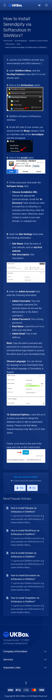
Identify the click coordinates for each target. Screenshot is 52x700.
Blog (18, 44)
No (32, 488)
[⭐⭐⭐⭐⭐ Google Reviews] (46, 5)
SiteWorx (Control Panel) (38, 41)
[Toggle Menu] (4, 5)
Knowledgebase (21, 41)
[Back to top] (26, 683)
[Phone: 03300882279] (43, 5)
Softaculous (10, 44)
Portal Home (8, 41)
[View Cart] (39, 5)
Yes (20, 488)
